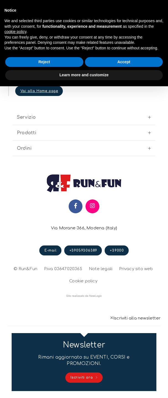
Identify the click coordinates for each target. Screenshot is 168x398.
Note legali (100, 269)
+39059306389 (83, 250)
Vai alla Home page (39, 91)
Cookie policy (83, 280)
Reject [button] (44, 62)
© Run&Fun (25, 269)
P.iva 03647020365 (63, 269)
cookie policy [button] (15, 31)
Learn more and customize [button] (84, 75)
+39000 (117, 250)
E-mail (51, 250)
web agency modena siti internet (84, 296)
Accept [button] (123, 62)
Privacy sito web (136, 268)
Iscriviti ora (84, 378)
